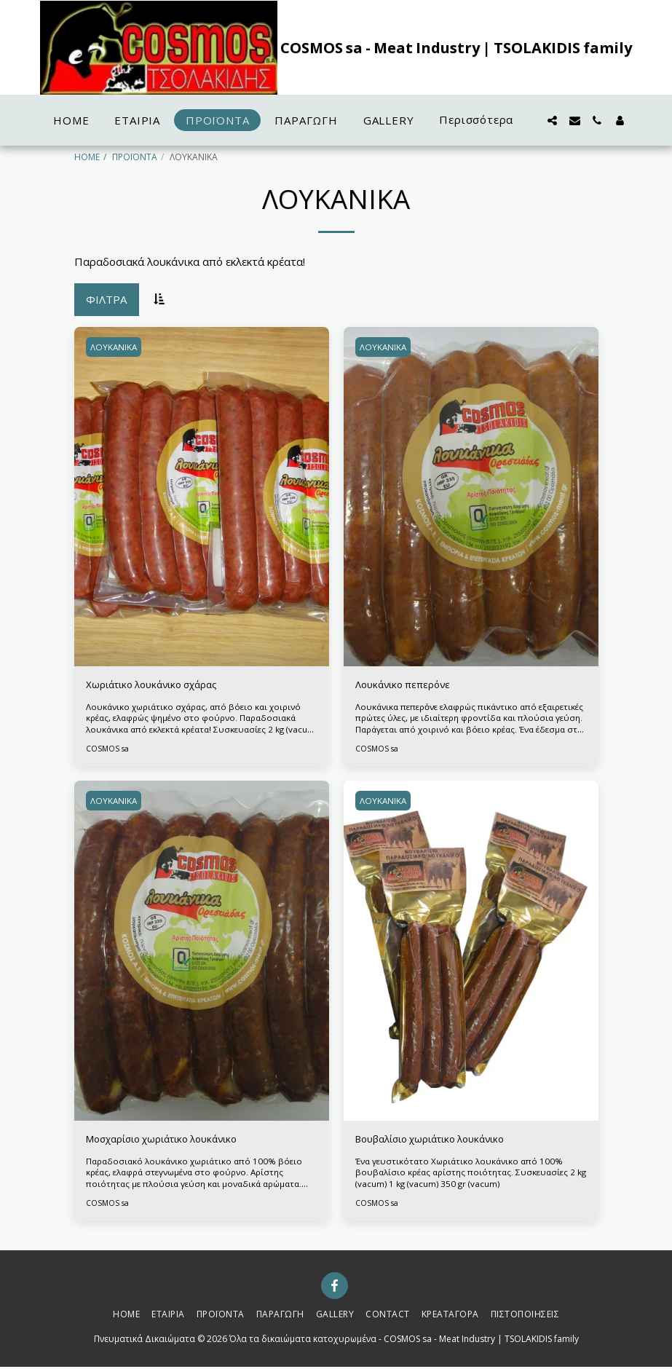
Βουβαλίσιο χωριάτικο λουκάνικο (440, 1141)
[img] (201, 497)
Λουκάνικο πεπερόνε (408, 686)
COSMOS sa (108, 750)
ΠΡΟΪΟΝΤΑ (134, 157)
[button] (552, 120)
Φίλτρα (106, 299)
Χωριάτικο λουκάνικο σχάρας (160, 686)
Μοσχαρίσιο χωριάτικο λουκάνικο (172, 1141)
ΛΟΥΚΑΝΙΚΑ (116, 347)
